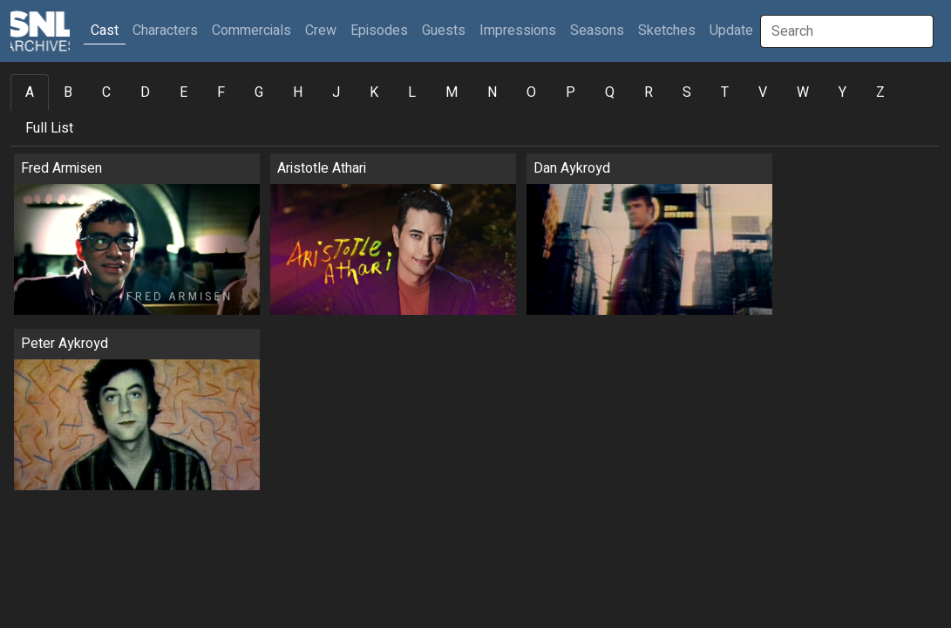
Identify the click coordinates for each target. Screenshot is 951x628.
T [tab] (725, 92)
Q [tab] (610, 92)
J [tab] (336, 92)
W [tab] (803, 92)
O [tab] (531, 92)
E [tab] (183, 92)
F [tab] (221, 92)
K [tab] (374, 92)
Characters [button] (165, 30)
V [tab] (762, 92)
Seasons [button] (597, 30)
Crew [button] (320, 30)
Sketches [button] (667, 30)
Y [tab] (842, 92)
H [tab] (297, 92)
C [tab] (106, 92)
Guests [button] (443, 30)
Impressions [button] (517, 30)
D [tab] (145, 92)
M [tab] (451, 92)
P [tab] (570, 92)
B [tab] (68, 92)
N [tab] (492, 92)
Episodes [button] (379, 30)
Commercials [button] (251, 30)
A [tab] (29, 92)
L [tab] (412, 92)
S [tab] (687, 92)
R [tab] (648, 92)
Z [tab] (880, 92)
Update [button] (731, 30)
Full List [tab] (49, 128)
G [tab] (259, 92)
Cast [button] (108, 30)
